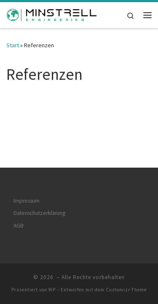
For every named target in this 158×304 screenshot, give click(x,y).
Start (12, 45)
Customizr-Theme (126, 281)
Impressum (26, 191)
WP (52, 281)
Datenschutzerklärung (39, 204)
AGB (18, 216)
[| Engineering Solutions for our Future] (51, 14)
